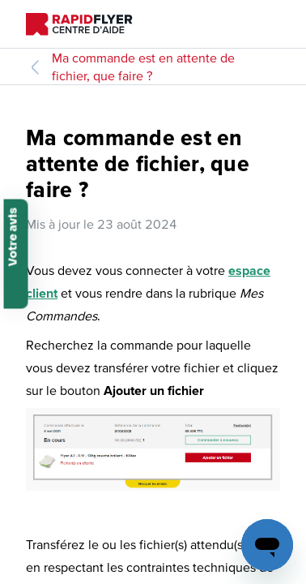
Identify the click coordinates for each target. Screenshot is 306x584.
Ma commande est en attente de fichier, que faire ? (143, 66)
